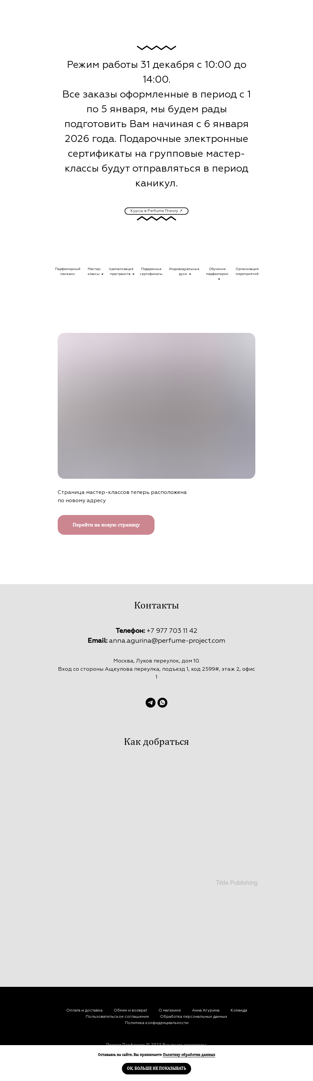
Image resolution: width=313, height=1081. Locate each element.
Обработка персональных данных (193, 1017)
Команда (239, 1011)
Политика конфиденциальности (156, 1023)
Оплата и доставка (84, 1011)
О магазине (169, 1011)
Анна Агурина (205, 1011)
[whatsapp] (162, 703)
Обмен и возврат (130, 1011)
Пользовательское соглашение (117, 1017)
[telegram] (151, 703)
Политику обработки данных (189, 1054)
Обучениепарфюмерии (217, 271)
